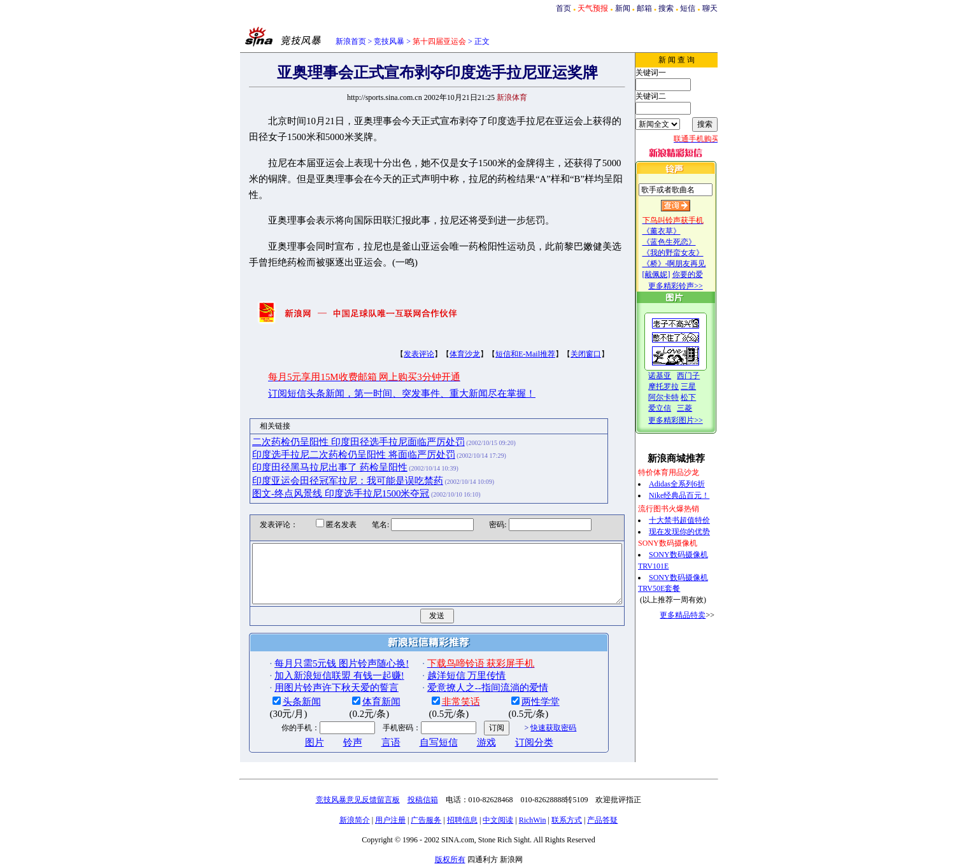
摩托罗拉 (676, 386)
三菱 (697, 408)
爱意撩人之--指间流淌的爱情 (465, 683)
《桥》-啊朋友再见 (687, 263)
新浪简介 (354, 815)
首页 (563, 8)
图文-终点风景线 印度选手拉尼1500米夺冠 (319, 477)
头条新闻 (279, 696)
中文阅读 (498, 815)
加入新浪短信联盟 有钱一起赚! (317, 671)
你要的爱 (700, 274)
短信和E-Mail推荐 (504, 338)
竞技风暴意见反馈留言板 (358, 795)
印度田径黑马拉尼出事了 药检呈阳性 (308, 451)
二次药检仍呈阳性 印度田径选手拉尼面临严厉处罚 (336, 425)
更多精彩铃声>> (688, 285)
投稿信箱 (423, 795)
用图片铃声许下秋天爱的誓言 (314, 683)
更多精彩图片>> (688, 420)
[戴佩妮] (669, 274)
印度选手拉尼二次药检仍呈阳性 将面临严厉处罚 (332, 439)
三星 (701, 386)
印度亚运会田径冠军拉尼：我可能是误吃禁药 (326, 464)
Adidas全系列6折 (690, 483)
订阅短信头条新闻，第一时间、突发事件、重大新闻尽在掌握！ (380, 377)
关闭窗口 (564, 338)
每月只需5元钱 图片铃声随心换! (319, 658)
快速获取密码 (532, 723)
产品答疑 (602, 815)
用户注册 (390, 815)
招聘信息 (462, 815)
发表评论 (397, 338)
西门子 (701, 375)
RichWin (532, 815)
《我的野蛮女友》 (685, 252)
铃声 (330, 737)
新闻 (622, 8)
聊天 (710, 8)
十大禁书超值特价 (692, 520)
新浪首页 (351, 41)
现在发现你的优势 (692, 531)
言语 (368, 737)
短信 (687, 8)
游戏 (464, 737)
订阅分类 (512, 737)
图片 (292, 737)
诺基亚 (672, 375)
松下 (701, 397)
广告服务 (426, 815)
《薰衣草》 (674, 231)
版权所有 (450, 855)
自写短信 (416, 737)
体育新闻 (359, 696)
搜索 (666, 8)
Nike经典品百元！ (692, 495)
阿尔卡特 (676, 397)
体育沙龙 (443, 338)
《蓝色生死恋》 (682, 241)
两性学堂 (518, 696)
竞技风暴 (389, 41)
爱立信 (672, 408)
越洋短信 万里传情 (444, 671)
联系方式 (566, 815)
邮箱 (644, 8)
